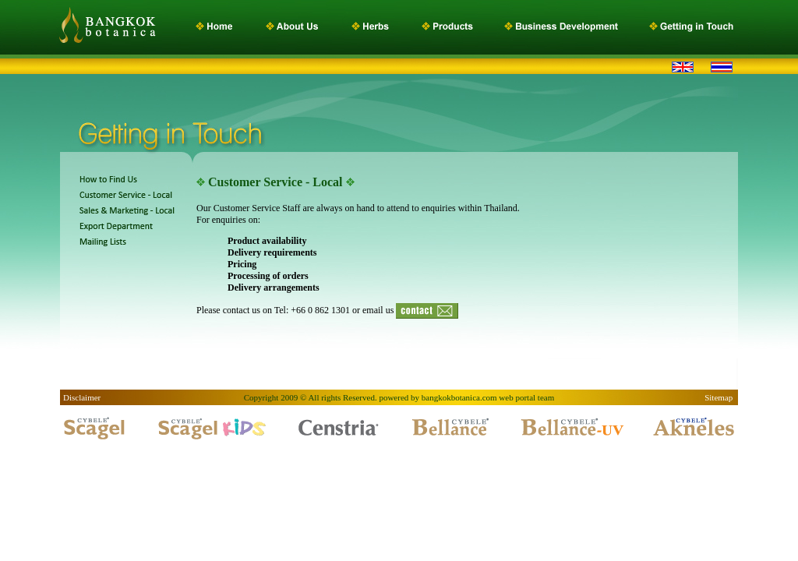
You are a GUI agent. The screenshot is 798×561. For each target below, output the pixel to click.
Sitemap (719, 397)
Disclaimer (82, 397)
